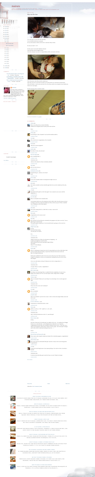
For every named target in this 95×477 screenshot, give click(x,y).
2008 (6, 67)
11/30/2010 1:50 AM (34, 158)
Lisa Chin (32, 196)
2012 (6, 34)
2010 (6, 38)
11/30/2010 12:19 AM (34, 136)
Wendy (32, 132)
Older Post (68, 383)
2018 (6, 26)
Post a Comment (29, 359)
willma (32, 123)
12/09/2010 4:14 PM (34, 310)
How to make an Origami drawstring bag (42, 411)
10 (6, 47)
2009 (6, 65)
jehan (32, 183)
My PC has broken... (10, 45)
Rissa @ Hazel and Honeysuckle (37, 334)
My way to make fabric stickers (42, 457)
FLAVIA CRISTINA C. (35, 301)
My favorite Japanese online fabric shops (42, 449)
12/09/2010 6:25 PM (34, 316)
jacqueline (33, 294)
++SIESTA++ (40, 8)
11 (6, 41)
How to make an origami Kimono (42, 464)
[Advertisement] (39, 371)
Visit (6, 160)
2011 (6, 36)
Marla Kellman (34, 339)
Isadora (32, 149)
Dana (32, 165)
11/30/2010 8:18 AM (34, 188)
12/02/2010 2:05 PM (34, 282)
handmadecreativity (34, 170)
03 (6, 59)
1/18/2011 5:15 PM (33, 344)
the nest (32, 177)
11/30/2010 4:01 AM (34, 169)
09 (6, 49)
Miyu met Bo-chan (9, 43)
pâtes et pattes (33, 270)
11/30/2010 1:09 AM (34, 147)
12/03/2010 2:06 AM (34, 287)
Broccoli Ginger (34, 154)
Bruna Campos (33, 317)
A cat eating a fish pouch (42, 426)
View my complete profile (10, 98)
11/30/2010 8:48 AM (34, 195)
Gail (31, 138)
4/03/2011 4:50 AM (34, 351)
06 (6, 53)
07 (6, 51)
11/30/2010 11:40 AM (34, 211)
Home (49, 383)
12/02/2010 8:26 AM (34, 275)
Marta (32, 213)
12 (6, 39)
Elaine (32, 307)
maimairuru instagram (28, 9)
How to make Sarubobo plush (42, 396)
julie (31, 218)
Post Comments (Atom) (37, 386)
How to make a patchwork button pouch (41, 434)
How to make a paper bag (42, 404)
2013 (6, 32)
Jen (31, 346)
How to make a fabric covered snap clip (41, 442)
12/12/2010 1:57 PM (34, 332)
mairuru (16, 6)
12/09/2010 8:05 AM (34, 305)
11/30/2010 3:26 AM (34, 163)
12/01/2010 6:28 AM (34, 246)
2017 (6, 28)
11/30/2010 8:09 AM (34, 181)
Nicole (32, 248)
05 (6, 55)
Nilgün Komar (33, 226)
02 (6, 61)
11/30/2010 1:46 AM (34, 152)
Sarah (32, 143)
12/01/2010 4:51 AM (34, 235)
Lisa (31, 289)
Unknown (32, 277)
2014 (6, 30)
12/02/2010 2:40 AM (34, 268)
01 (6, 63)
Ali (31, 190)
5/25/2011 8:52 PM (33, 357)
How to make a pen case (42, 419)
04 (6, 57)
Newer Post (29, 383)
